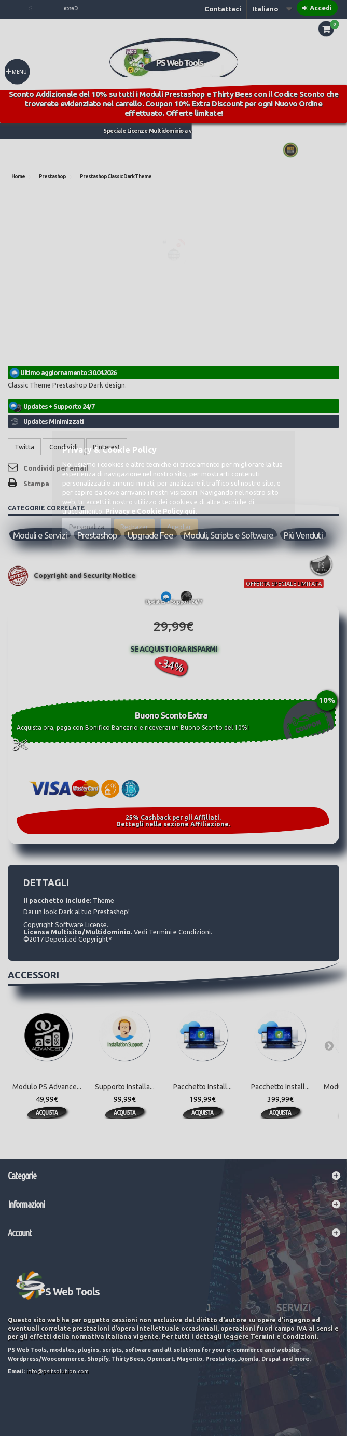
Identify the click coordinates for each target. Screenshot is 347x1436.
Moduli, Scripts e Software (228, 535)
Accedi (321, 7)
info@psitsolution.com (57, 1371)
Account (20, 1232)
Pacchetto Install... (202, 1087)
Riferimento (28, 363)
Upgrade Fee (150, 535)
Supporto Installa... (125, 1087)
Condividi (63, 446)
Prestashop (97, 535)
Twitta (24, 446)
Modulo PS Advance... (46, 1087)
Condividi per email (55, 468)
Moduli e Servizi (40, 535)
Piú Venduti (303, 535)
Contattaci (222, 8)
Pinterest (106, 446)
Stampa (36, 483)
